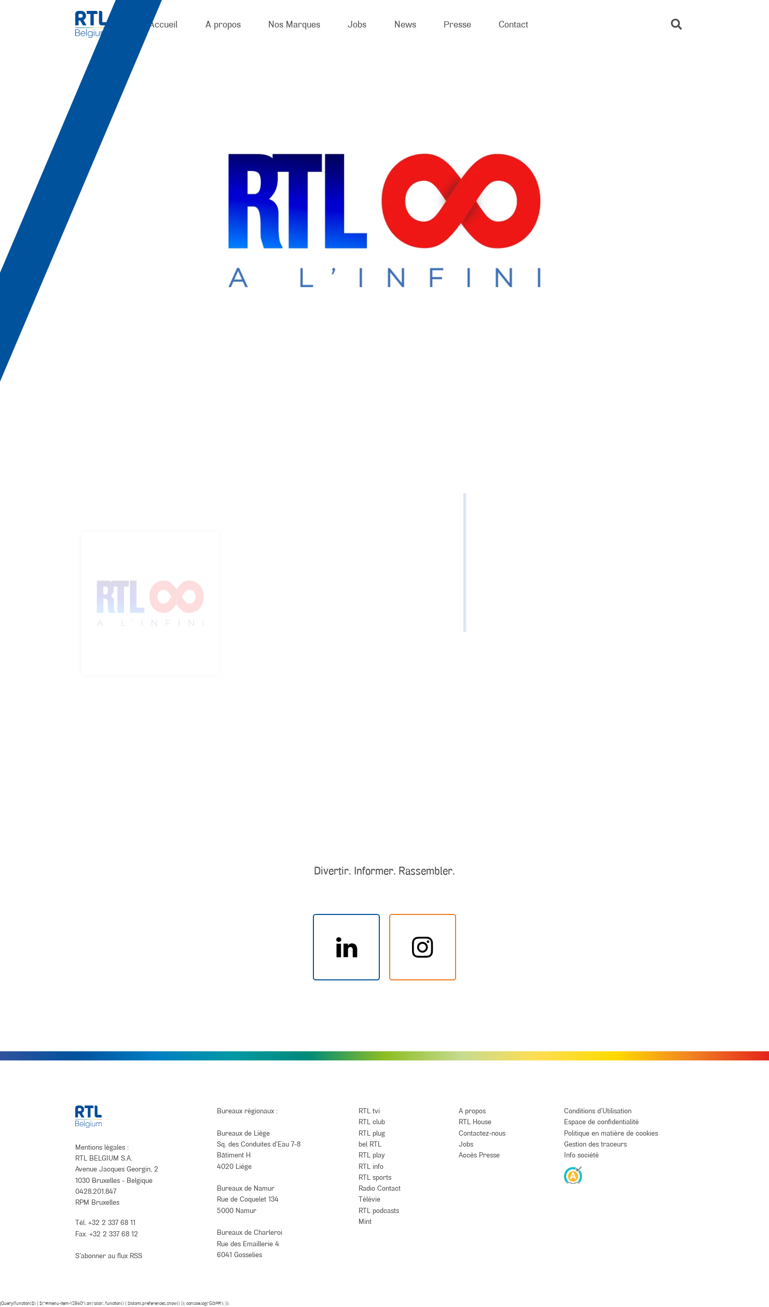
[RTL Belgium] (98, 24)
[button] (676, 24)
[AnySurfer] (573, 1174)
